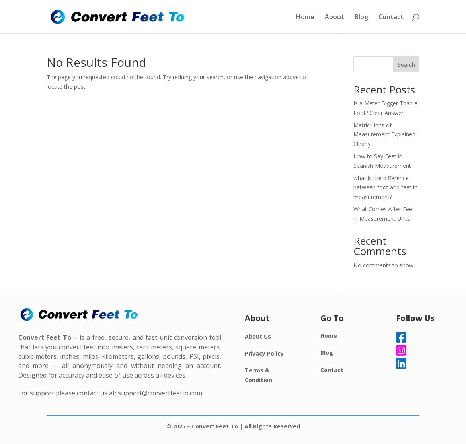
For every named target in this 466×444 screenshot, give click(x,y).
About (334, 17)
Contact (391, 17)
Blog (361, 17)
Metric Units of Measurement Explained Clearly (384, 134)
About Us (258, 336)
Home (305, 17)
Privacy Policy (264, 353)
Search (406, 64)
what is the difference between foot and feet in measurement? (385, 187)
